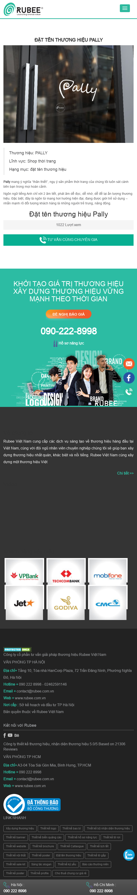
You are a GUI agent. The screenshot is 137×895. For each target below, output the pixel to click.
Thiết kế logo (48, 828)
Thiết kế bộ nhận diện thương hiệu (108, 828)
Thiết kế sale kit (15, 864)
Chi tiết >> (125, 473)
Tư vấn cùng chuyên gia (68, 240)
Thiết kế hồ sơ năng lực (82, 837)
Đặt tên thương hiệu (68, 855)
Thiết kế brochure (43, 846)
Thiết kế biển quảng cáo (47, 837)
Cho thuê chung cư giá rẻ (70, 873)
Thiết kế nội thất (16, 855)
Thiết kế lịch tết (99, 846)
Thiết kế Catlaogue (72, 846)
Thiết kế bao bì (71, 828)
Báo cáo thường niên (95, 864)
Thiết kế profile (39, 873)
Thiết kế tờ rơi (111, 837)
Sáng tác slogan (41, 864)
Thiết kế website (16, 846)
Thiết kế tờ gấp (96, 855)
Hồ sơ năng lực (68, 343)
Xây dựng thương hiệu (20, 828)
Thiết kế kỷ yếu (67, 864)
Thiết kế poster (41, 855)
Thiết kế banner (15, 837)
